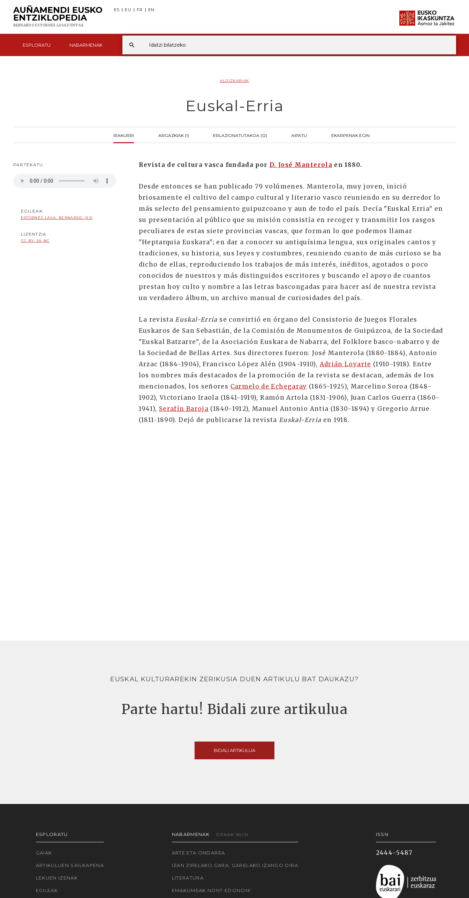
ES (117, 10)
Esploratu (37, 45)
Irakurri (123, 134)
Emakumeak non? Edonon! (211, 890)
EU (128, 10)
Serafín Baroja (184, 409)
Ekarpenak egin (350, 134)
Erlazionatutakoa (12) (240, 134)
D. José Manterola (301, 165)
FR (140, 10)
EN (151, 10)
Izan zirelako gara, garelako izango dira (235, 865)
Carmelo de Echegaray (268, 386)
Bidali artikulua (234, 750)
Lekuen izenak (57, 878)
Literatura (188, 878)
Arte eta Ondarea (198, 852)
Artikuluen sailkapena (70, 865)
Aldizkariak (234, 80)
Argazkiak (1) (173, 134)
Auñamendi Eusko (58, 17)
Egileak (47, 890)
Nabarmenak (86, 45)
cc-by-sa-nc (35, 240)
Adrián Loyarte (345, 364)
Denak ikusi (232, 834)
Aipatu (299, 134)
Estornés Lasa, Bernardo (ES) (57, 217)
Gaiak (44, 852)
